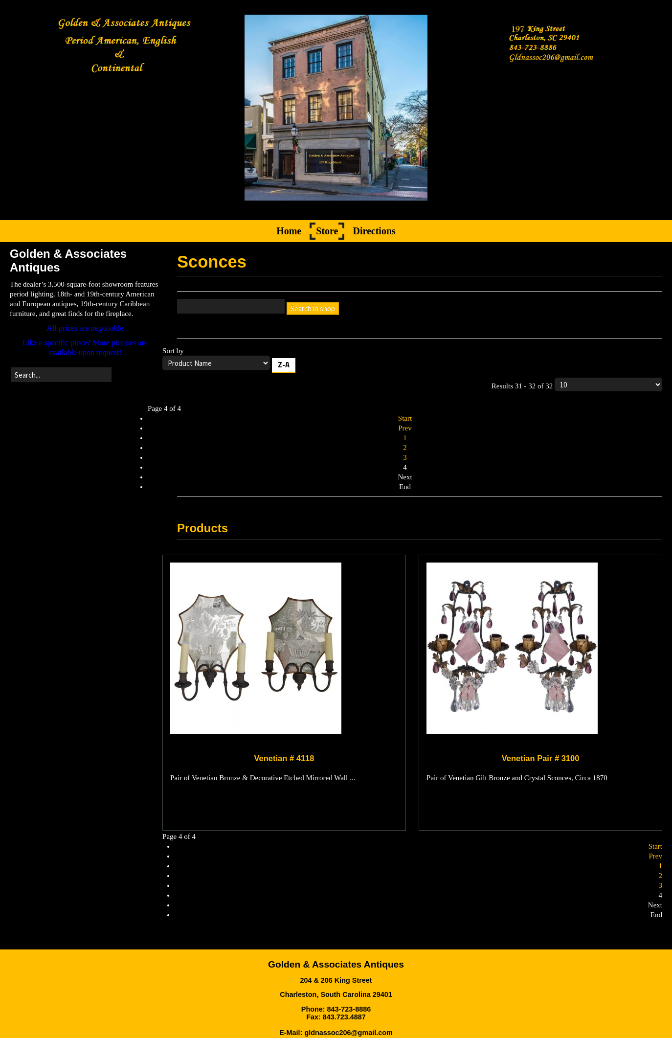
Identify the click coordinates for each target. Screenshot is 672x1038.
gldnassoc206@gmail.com (348, 1033)
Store (327, 231)
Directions (374, 231)
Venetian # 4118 (284, 758)
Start (405, 419)
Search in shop (313, 309)
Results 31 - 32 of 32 (577, 385)
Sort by (412, 361)
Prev (405, 428)
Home (288, 231)
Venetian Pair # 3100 (541, 758)
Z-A (284, 365)
